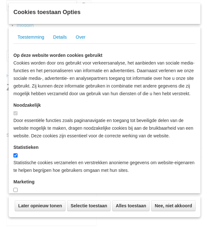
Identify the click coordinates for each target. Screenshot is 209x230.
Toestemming (31, 110)
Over (80, 110)
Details (60, 110)
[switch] (15, 187)
